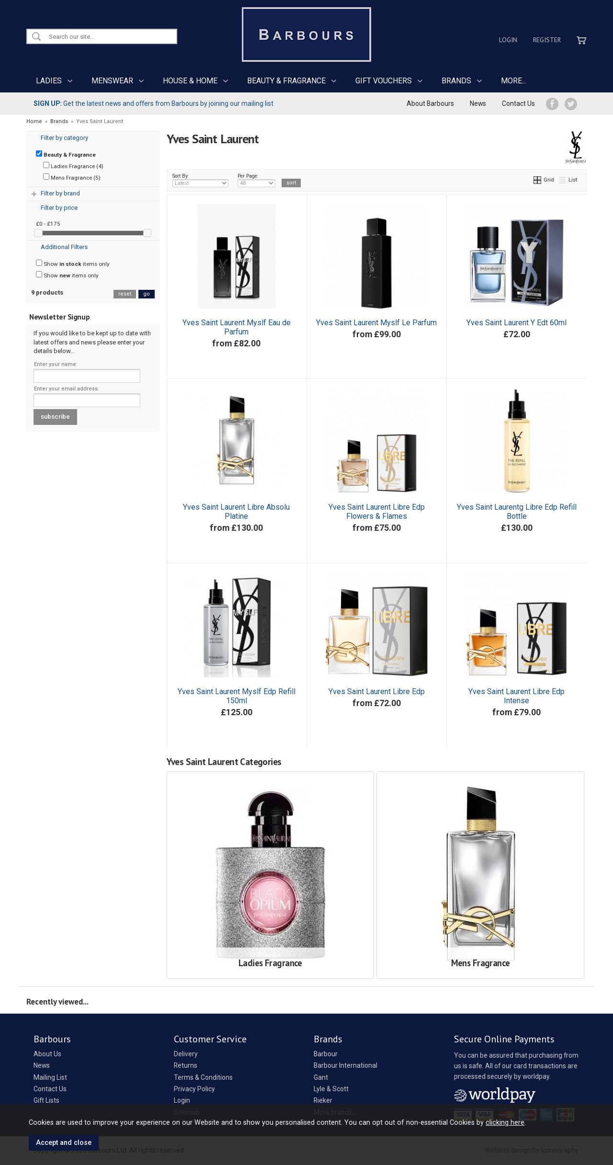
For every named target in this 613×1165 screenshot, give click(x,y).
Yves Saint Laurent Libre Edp (377, 691)
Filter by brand (60, 193)
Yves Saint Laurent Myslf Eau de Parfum (236, 327)
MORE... (513, 80)
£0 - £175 (48, 223)
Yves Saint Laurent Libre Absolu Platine (236, 512)
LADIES (49, 80)
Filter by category (64, 137)
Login (508, 39)
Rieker (323, 1100)
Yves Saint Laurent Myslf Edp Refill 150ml (236, 696)
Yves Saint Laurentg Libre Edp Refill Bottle (517, 512)
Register (547, 39)
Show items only (73, 263)
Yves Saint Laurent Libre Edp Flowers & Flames (377, 512)
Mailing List (50, 1077)
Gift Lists (46, 1100)
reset (124, 294)
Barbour (326, 1054)
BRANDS (456, 80)
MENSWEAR (112, 80)
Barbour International (345, 1065)
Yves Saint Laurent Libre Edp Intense (516, 696)
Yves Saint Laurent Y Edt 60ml (516, 322)
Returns (185, 1065)
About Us (47, 1054)
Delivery (186, 1054)
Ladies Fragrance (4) (73, 166)
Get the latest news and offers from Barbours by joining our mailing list (153, 103)
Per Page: (256, 180)
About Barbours (430, 103)
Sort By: (200, 180)
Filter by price (59, 207)
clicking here (505, 1122)
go (146, 294)
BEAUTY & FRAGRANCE (286, 80)
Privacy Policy (194, 1089)
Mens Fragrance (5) (72, 177)
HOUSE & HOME (190, 80)
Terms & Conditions (203, 1077)
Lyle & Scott (331, 1089)
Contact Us (518, 103)
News (478, 103)
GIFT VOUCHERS (383, 80)
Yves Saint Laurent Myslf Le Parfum (376, 322)
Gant (321, 1077)
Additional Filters (64, 247)
